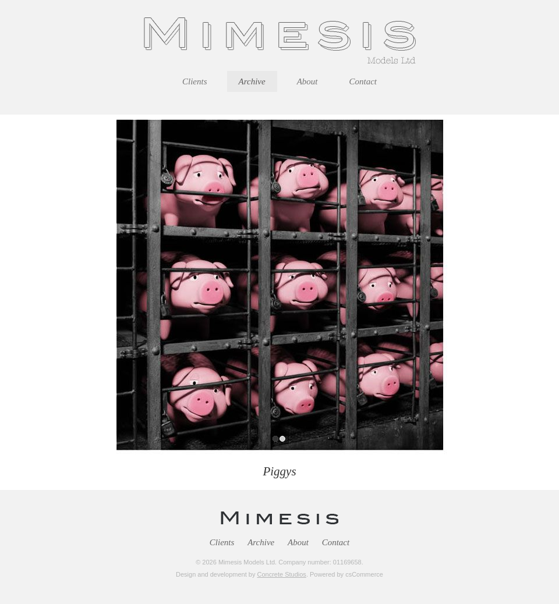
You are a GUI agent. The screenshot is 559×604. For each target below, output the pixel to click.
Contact (336, 542)
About (298, 542)
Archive (260, 542)
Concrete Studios (281, 574)
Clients (222, 542)
